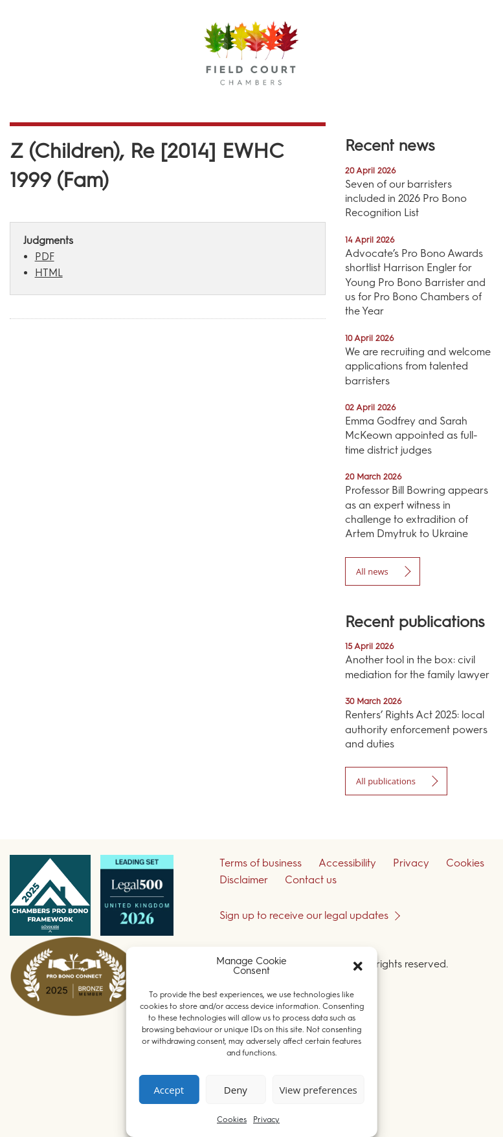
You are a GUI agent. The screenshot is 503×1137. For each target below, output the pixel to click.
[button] (358, 966)
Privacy (266, 1119)
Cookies (232, 1119)
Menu (470, 103)
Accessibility (347, 863)
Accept (168, 1089)
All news (372, 571)
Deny (235, 1089)
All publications (386, 781)
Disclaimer (243, 880)
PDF (44, 256)
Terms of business (260, 863)
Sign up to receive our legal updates (303, 915)
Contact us (311, 880)
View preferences (318, 1089)
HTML (49, 273)
